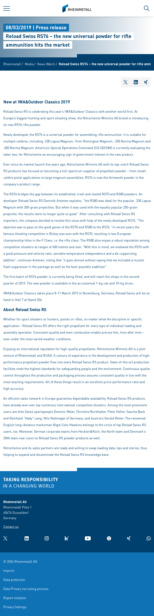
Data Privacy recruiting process (26, 588)
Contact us (11, 526)
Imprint (8, 570)
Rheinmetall (12, 64)
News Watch (46, 64)
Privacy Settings (14, 607)
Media (29, 64)
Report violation (14, 598)
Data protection (14, 579)
